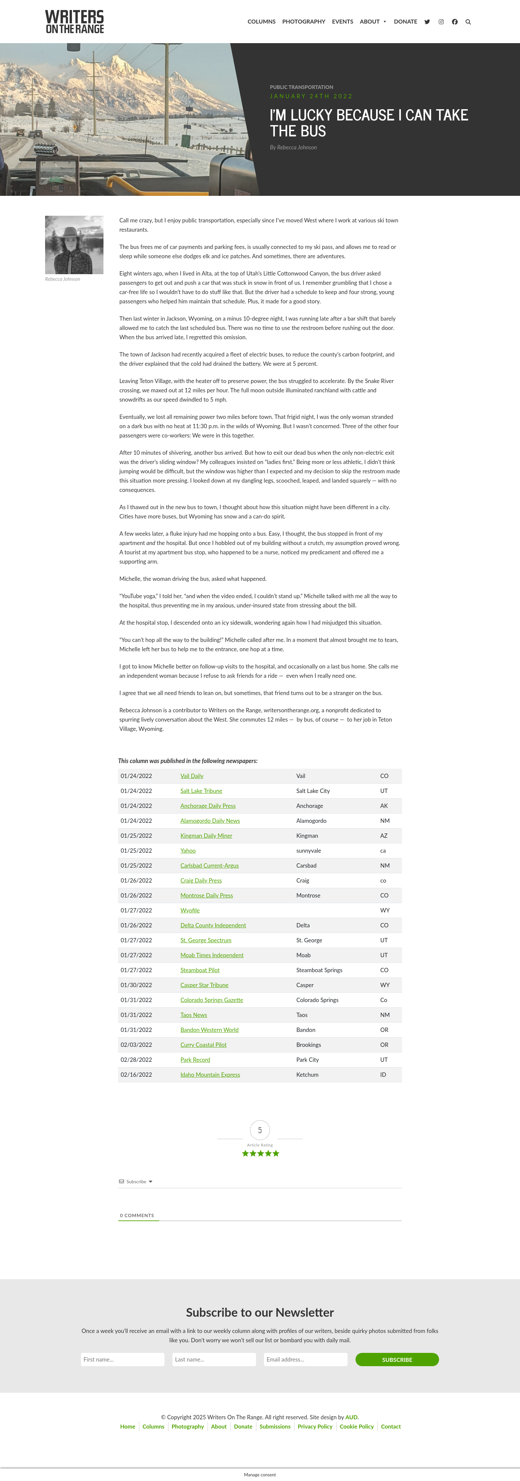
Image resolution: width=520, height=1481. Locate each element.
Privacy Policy (315, 1426)
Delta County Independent (213, 925)
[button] (468, 22)
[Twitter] (427, 21)
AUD (351, 1417)
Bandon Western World (209, 1029)
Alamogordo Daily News (210, 820)
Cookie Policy (358, 1426)
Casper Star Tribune (204, 984)
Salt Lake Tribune (201, 790)
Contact (392, 1426)
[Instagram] (441, 21)
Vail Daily (191, 775)
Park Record (195, 1059)
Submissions (275, 1426)
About (373, 21)
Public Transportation (301, 87)
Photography (303, 21)
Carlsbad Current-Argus (209, 865)
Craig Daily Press (201, 880)
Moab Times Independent (211, 955)
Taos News (193, 1014)
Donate (405, 21)
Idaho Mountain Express (210, 1074)
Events (342, 21)
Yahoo (188, 850)
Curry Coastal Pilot (203, 1044)
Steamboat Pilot (200, 970)
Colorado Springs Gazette (211, 999)
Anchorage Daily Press (207, 805)
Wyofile (190, 910)
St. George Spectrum (205, 940)
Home (127, 1426)
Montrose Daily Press (206, 895)
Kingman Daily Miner (206, 835)
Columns (262, 21)
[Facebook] (455, 21)
